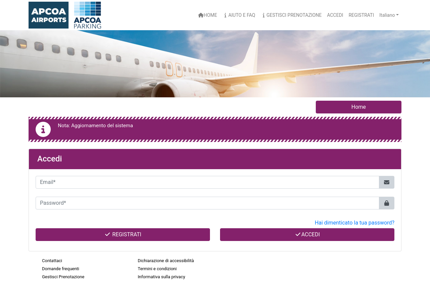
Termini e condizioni (157, 268)
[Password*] (207, 203)
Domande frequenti (60, 268)
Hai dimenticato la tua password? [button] (354, 223)
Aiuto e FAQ (238, 15)
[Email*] (207, 182)
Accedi (307, 234)
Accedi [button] (335, 15)
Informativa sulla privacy (161, 276)
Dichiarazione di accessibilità (166, 260)
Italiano (387, 15)
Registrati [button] (361, 15)
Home (207, 15)
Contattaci (52, 260)
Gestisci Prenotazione (291, 15)
